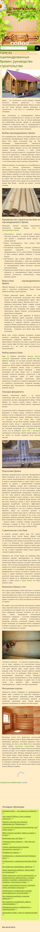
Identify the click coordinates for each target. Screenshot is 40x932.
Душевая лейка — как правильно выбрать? (19, 811)
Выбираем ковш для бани (12, 838)
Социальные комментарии (13, 782)
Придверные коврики (10, 852)
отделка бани (15, 737)
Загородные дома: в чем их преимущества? (20, 913)
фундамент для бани (14, 419)
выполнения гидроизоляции (24, 746)
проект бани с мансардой (31, 430)
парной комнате (26, 580)
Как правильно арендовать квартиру (17, 867)
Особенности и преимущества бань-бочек (19, 861)
